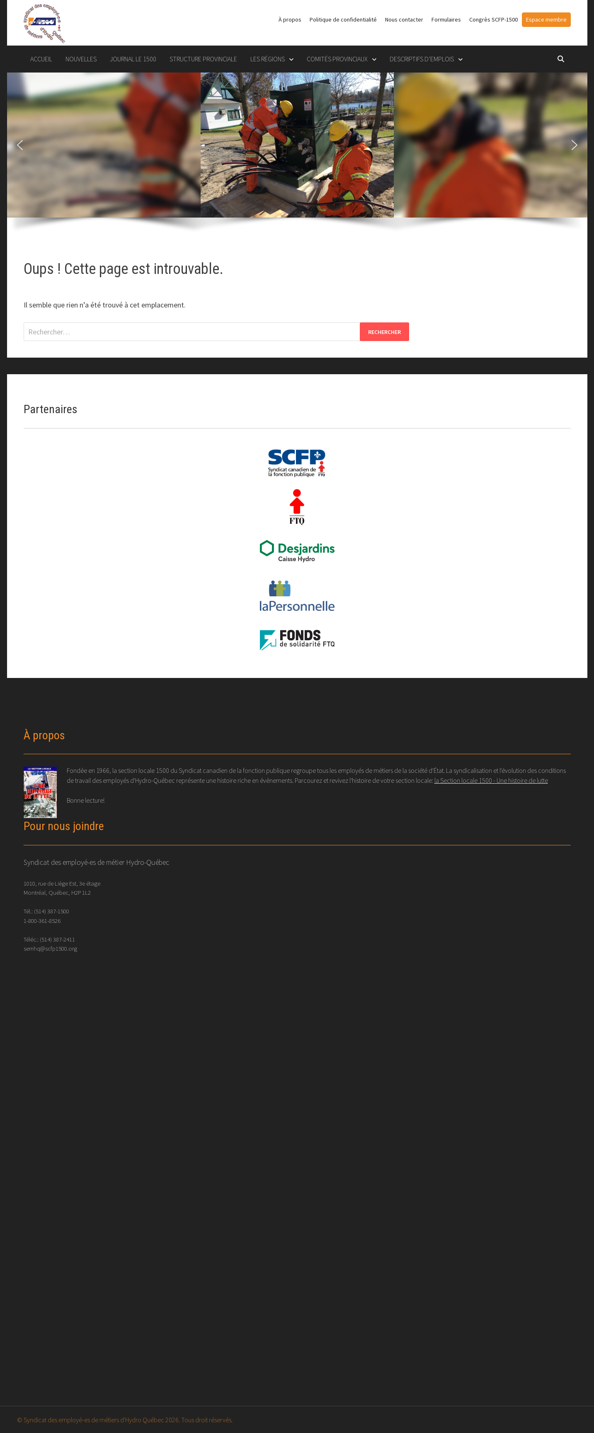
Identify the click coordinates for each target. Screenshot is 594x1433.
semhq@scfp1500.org (50, 948)
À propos (290, 19)
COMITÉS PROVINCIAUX (337, 59)
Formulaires (446, 19)
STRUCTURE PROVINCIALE (203, 59)
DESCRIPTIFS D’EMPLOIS (422, 59)
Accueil (41, 59)
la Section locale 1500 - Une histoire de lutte (491, 780)
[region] (297, 158)
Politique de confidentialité (343, 19)
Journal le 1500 (133, 59)
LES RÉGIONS (267, 59)
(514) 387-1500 (51, 911)
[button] (20, 145)
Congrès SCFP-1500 (493, 19)
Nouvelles (81, 59)
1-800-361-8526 (42, 921)
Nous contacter (404, 19)
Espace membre (546, 19)
